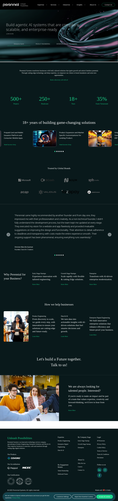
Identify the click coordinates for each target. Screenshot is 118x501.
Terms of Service (102, 451)
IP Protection (101, 441)
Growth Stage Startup (84, 444)
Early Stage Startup (83, 441)
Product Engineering (64, 441)
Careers (80, 467)
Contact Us (81, 470)
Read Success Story (65, 144)
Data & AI (61, 450)
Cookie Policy (101, 447)
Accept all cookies (104, 497)
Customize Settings (63, 497)
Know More (36, 284)
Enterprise (81, 447)
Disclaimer (100, 457)
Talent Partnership (63, 470)
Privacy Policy (16, 498)
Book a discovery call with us (59, 80)
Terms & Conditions (103, 454)
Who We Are (81, 463)
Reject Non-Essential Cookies (84, 497)
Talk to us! (59, 365)
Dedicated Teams (63, 474)
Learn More (10, 34)
